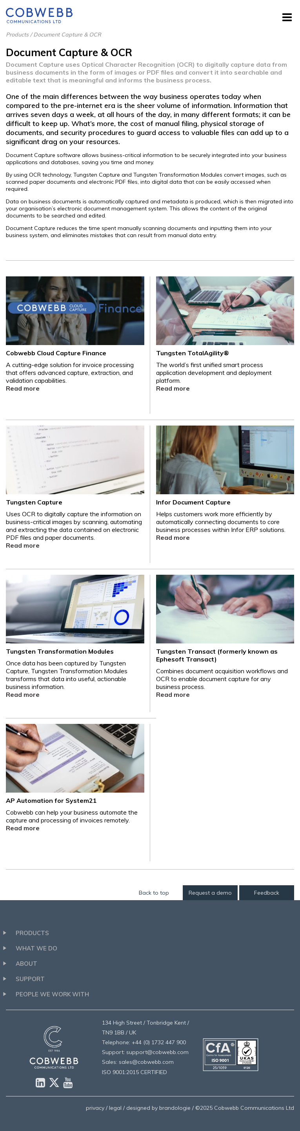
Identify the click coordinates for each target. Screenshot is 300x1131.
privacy (95, 1107)
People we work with (52, 994)
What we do (36, 948)
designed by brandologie (158, 1107)
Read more (23, 388)
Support (30, 979)
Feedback (266, 892)
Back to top (154, 892)
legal (115, 1107)
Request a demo (210, 892)
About (26, 963)
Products (17, 34)
